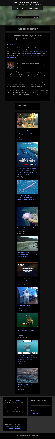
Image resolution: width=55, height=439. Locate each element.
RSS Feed (17, 400)
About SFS (22, 8)
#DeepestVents (31, 53)
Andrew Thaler (34, 39)
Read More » (10, 98)
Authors (30, 8)
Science (11, 44)
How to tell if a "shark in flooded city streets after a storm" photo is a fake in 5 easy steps (27, 254)
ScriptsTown (34, 437)
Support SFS (37, 8)
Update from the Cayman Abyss (27, 36)
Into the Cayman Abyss (40, 51)
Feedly (17, 407)
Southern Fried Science (26, 2)
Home (16, 8)
